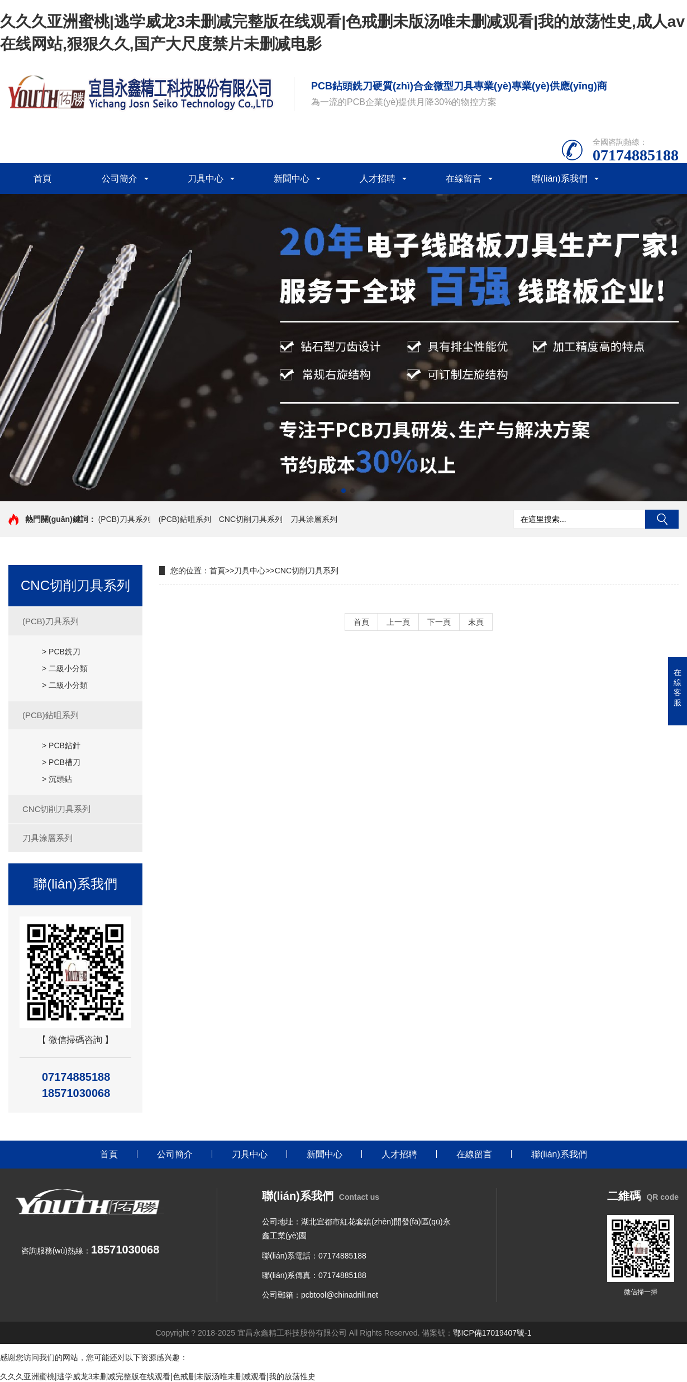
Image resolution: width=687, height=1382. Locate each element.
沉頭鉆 (60, 779)
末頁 (476, 622)
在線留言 (463, 178)
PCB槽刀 (64, 762)
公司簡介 (119, 178)
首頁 (42, 178)
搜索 (662, 519)
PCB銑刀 (64, 651)
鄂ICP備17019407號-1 (492, 1332)
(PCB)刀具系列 (124, 519)
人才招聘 (377, 178)
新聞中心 (291, 178)
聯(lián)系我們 (560, 178)
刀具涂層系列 (313, 519)
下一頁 (439, 622)
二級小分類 (68, 668)
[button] (334, 490)
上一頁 (398, 622)
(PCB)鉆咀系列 (185, 519)
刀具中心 (205, 178)
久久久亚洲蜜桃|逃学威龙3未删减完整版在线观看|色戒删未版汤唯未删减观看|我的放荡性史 (158, 1376)
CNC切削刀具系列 (251, 519)
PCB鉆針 (64, 745)
